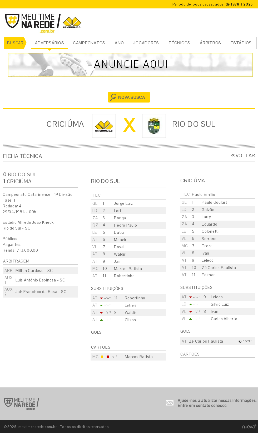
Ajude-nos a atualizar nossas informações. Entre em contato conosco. (217, 403)
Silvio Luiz (220, 304)
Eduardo (209, 224)
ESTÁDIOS (241, 43)
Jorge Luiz (123, 203)
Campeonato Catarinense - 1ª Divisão (37, 194)
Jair (117, 261)
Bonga (120, 217)
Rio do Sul (193, 124)
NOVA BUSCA (131, 97)
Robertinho (124, 275)
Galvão (208, 209)
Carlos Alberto (224, 318)
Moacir (120, 239)
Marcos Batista (128, 268)
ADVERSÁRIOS (49, 43)
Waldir (120, 254)
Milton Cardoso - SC (34, 270)
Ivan (205, 253)
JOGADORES (146, 43)
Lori (117, 210)
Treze (207, 245)
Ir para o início (21, 404)
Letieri (130, 305)
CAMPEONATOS (89, 43)
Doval (119, 246)
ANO (119, 43)
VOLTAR (246, 155)
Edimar (208, 274)
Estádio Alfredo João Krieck (28, 222)
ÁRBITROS (210, 43)
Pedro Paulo (125, 225)
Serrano (209, 238)
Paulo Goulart (214, 202)
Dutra (119, 232)
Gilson (130, 319)
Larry (206, 216)
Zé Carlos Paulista (219, 267)
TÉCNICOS (179, 43)
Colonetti (210, 231)
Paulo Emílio (203, 194)
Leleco (208, 260)
